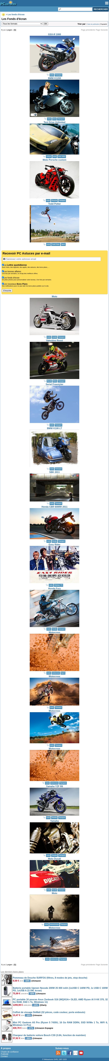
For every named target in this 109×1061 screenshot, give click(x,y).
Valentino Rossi (54, 340)
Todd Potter (54, 204)
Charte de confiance (10, 1052)
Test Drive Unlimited (54, 122)
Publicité (4, 1054)
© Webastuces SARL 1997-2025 (54, 1059)
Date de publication (93, 24)
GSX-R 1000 (54, 34)
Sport (63, 244)
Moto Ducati (54, 859)
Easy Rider (54, 544)
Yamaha (54, 821)
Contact (4, 1056)
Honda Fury (54, 588)
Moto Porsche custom (54, 160)
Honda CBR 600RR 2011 (54, 507)
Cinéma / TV (58, 585)
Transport (58, 75)
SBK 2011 (54, 472)
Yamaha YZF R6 (54, 786)
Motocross (54, 632)
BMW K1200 (54, 78)
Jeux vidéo (61, 156)
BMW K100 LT (54, 428)
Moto (54, 296)
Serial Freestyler (54, 384)
